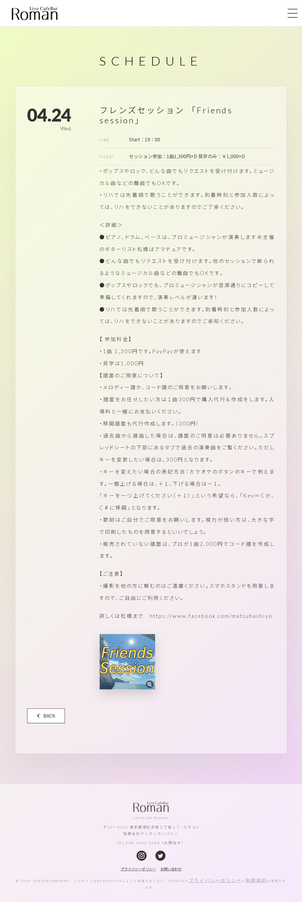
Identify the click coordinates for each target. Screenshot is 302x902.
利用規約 (256, 880)
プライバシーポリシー (215, 880)
